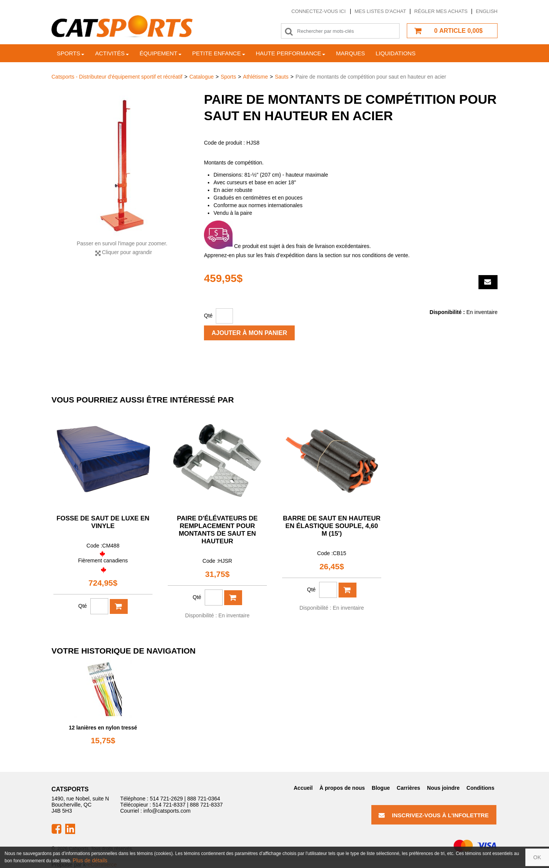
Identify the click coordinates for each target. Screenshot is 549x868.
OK (537, 857)
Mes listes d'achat (380, 11)
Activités (112, 53)
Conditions (480, 788)
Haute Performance (291, 53)
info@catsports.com (167, 811)
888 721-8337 (206, 805)
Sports (70, 53)
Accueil (303, 788)
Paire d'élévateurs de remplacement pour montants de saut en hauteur (217, 530)
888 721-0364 (203, 799)
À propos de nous (342, 788)
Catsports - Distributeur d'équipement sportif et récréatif (117, 77)
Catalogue (201, 77)
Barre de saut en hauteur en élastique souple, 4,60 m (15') (331, 526)
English (487, 11)
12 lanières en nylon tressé (103, 728)
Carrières (409, 788)
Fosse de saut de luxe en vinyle (102, 522)
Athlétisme (255, 77)
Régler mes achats (441, 11)
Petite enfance (218, 53)
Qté (208, 315)
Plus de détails (90, 860)
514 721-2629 (166, 799)
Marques (350, 53)
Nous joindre (443, 788)
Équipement (160, 53)
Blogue (381, 788)
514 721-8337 (168, 805)
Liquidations (396, 53)
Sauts (282, 77)
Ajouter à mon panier (249, 333)
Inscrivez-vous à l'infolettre (434, 815)
